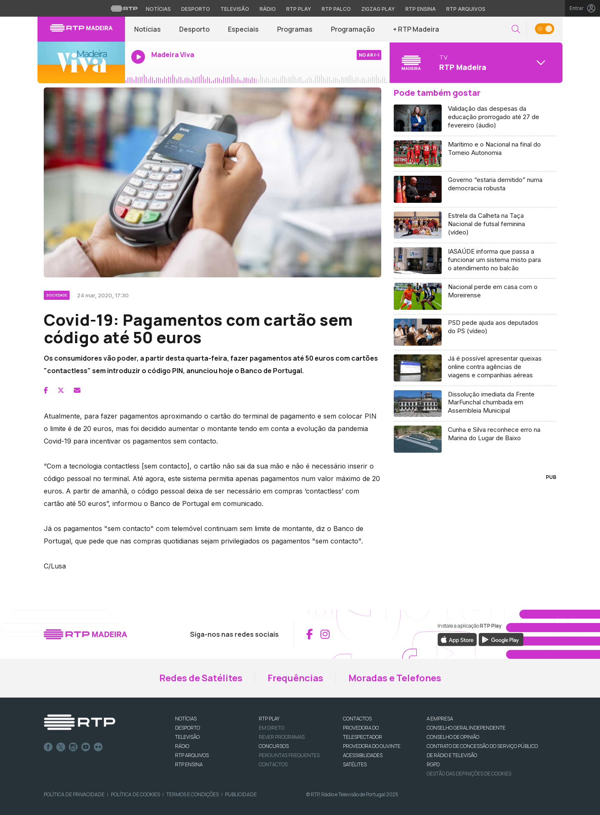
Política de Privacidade (74, 794)
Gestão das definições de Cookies (469, 773)
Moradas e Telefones (394, 678)
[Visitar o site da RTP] (124, 8)
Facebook (48, 747)
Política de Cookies (135, 794)
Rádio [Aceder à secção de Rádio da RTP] (268, 9)
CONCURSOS (274, 746)
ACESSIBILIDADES (362, 755)
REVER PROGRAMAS (282, 736)
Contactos (273, 764)
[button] (516, 29)
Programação (353, 29)
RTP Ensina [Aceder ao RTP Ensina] (420, 9)
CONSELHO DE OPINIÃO (453, 736)
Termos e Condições (192, 794)
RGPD (433, 764)
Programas (294, 29)
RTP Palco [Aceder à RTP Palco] (336, 9)
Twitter (60, 747)
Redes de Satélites (200, 678)
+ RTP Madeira (416, 29)
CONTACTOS (357, 718)
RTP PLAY (269, 718)
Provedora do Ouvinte (371, 746)
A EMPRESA (440, 718)
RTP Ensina (188, 764)
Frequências (295, 678)
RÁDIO (182, 746)
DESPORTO (187, 727)
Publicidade (241, 794)
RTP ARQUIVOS (192, 755)
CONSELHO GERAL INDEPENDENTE (466, 727)
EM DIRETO (271, 727)
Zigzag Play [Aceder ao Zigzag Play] (378, 9)
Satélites (355, 764)
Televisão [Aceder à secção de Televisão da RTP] (234, 9)
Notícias (147, 29)
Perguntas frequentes (289, 755)
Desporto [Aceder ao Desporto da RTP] (195, 9)
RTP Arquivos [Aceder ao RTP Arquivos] (465, 9)
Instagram (73, 747)
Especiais (243, 29)
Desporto (194, 29)
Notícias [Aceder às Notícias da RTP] (158, 9)
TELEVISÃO (187, 736)
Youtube (85, 747)
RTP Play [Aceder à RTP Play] (298, 9)
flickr (98, 747)
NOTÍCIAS (186, 718)
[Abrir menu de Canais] (475, 62)
